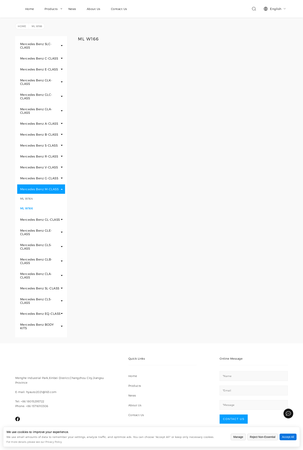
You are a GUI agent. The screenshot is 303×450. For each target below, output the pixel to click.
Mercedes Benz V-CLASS (39, 167)
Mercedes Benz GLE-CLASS (36, 232)
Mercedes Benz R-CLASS (39, 156)
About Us (93, 9)
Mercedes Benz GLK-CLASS (36, 81)
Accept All (288, 436)
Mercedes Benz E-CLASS (39, 69)
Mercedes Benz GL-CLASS (40, 219)
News (72, 9)
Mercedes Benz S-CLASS (39, 145)
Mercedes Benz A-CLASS (39, 123)
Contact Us (119, 9)
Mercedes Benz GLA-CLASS (36, 110)
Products (53, 9)
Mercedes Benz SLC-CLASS (36, 45)
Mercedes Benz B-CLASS (39, 134)
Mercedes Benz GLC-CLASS (36, 96)
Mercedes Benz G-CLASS (39, 178)
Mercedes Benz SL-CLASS (39, 288)
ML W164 (26, 198)
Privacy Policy (53, 441)
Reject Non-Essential (262, 436)
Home (29, 9)
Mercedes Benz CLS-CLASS (36, 300)
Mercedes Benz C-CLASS (39, 58)
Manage (238, 436)
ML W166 (26, 208)
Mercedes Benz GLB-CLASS (36, 261)
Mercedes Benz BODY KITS (37, 326)
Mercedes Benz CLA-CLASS (36, 275)
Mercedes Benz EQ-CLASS (40, 313)
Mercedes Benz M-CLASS (39, 189)
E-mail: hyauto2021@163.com (36, 392)
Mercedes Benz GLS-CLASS (36, 246)
